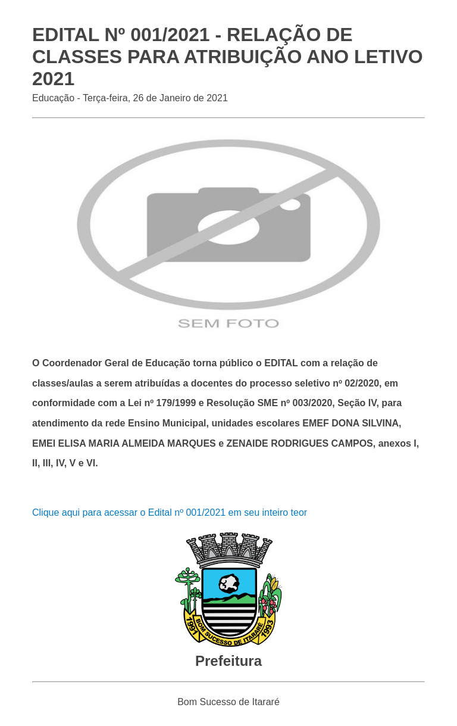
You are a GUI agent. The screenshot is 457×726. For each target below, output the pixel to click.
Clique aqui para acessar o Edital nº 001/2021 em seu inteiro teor (169, 512)
